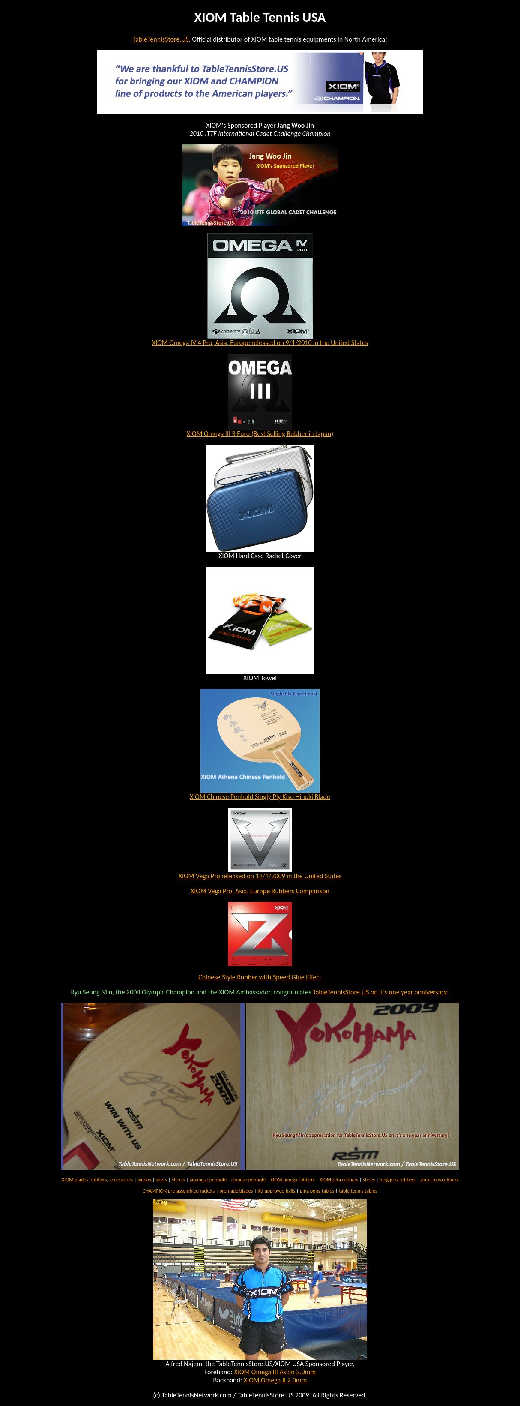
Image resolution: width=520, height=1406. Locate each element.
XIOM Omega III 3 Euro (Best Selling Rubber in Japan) (260, 434)
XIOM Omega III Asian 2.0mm (275, 1372)
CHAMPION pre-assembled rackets (179, 1191)
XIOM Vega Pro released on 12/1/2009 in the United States (260, 876)
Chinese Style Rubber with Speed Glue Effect (259, 977)
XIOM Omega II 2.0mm (275, 1380)
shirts (161, 1180)
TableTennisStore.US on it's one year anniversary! (381, 992)
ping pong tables (317, 1191)
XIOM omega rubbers (292, 1180)
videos (144, 1180)
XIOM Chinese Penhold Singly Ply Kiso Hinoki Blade (260, 797)
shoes (369, 1180)
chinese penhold (248, 1180)
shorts (178, 1180)
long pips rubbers (397, 1180)
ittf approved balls (276, 1191)
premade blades (236, 1191)
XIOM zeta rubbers (339, 1180)
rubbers (99, 1180)
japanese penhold (208, 1180)
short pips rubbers (439, 1180)
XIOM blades (75, 1180)
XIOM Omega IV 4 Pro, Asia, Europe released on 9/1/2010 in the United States (260, 343)
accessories (121, 1180)
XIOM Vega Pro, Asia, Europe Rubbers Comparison (260, 891)
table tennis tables (358, 1191)
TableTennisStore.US (161, 39)
